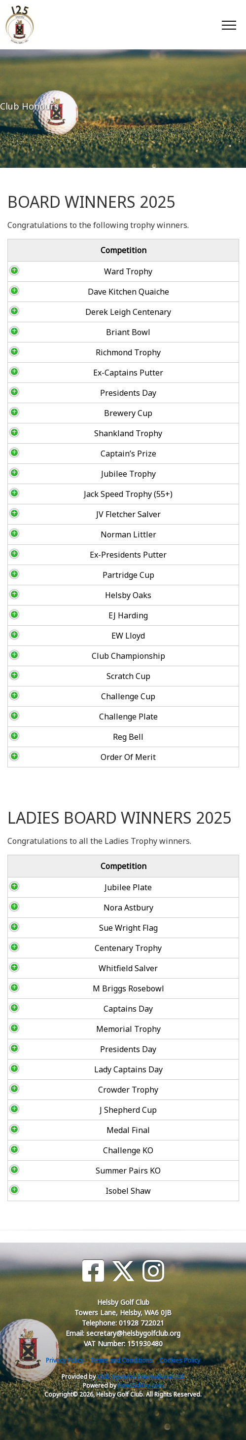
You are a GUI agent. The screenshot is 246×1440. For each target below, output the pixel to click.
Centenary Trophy (50, 948)
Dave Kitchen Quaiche (61, 291)
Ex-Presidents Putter (61, 554)
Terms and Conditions (121, 1360)
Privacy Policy (64, 1360)
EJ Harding (61, 615)
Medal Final (50, 1130)
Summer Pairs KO (50, 1170)
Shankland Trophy (61, 433)
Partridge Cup (61, 574)
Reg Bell (61, 736)
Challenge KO (51, 1150)
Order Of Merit (61, 757)
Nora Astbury (50, 907)
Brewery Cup (61, 413)
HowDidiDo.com (141, 1385)
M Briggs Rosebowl (50, 988)
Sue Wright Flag (50, 927)
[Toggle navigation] (228, 25)
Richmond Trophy (61, 352)
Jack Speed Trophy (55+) (61, 494)
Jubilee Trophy (61, 473)
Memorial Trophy (50, 1028)
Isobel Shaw (50, 1190)
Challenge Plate (61, 716)
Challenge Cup (61, 696)
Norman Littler (61, 534)
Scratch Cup (61, 676)
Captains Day (50, 1008)
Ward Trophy (61, 271)
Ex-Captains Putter (61, 372)
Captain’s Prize (61, 453)
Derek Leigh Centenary (61, 311)
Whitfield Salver (50, 968)
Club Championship (61, 655)
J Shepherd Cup (50, 1109)
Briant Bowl (61, 332)
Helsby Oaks (61, 595)
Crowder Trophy (51, 1089)
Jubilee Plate (50, 887)
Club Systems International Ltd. (141, 1376)
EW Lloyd (61, 635)
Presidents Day (61, 392)
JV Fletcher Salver (61, 514)
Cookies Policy (179, 1360)
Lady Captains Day (50, 1069)
